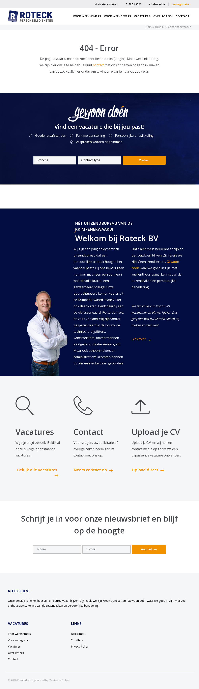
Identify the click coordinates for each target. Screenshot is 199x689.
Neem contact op (93, 470)
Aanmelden (149, 549)
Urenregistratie (180, 4)
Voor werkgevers (117, 16)
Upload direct (148, 470)
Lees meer (141, 339)
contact (99, 65)
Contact (182, 16)
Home (149, 27)
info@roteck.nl (157, 4)
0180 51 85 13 (134, 4)
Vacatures (142, 16)
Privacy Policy (79, 646)
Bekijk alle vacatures (38, 472)
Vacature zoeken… (107, 4)
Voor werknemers (87, 16)
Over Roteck (163, 16)
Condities (77, 640)
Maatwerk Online (59, 680)
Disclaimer (77, 634)
